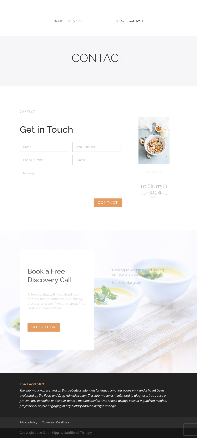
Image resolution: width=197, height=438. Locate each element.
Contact (136, 21)
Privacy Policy (28, 422)
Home (58, 21)
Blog (120, 21)
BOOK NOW (43, 327)
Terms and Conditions (55, 422)
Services (75, 21)
